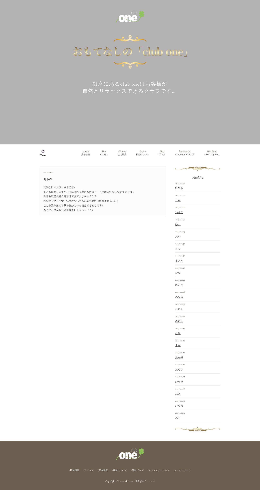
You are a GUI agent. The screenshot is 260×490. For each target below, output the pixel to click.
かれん (179, 309)
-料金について (119, 470)
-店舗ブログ (137, 470)
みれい (179, 321)
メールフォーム (211, 153)
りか (178, 200)
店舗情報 (85, 153)
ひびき (179, 188)
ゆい (178, 224)
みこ (178, 418)
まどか (179, 261)
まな (178, 345)
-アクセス (89, 470)
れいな (179, 285)
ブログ (162, 153)
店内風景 (122, 153)
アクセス (103, 153)
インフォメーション (184, 153)
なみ (178, 333)
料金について (142, 153)
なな (178, 273)
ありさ (179, 370)
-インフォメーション (159, 470)
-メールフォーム (182, 470)
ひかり (179, 382)
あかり (179, 357)
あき (178, 394)
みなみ (179, 297)
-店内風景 (103, 470)
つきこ (179, 212)
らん (178, 249)
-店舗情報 (74, 470)
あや (178, 237)
